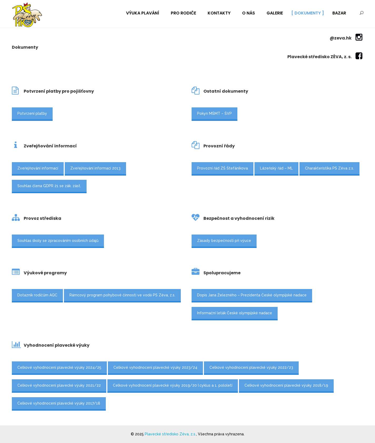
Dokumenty (307, 13)
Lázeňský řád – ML (276, 168)
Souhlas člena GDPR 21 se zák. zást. (49, 186)
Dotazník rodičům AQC (37, 295)
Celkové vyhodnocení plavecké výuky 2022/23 (251, 367)
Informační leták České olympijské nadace (234, 313)
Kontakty (219, 13)
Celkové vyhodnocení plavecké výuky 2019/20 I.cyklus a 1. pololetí (172, 385)
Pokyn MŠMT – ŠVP (214, 113)
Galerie (275, 13)
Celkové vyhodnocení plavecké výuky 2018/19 (286, 385)
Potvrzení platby (32, 113)
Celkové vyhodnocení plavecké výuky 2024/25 (59, 367)
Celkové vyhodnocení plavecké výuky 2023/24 (155, 367)
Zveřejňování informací (37, 168)
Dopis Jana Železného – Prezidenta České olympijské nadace (252, 295)
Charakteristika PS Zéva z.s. (329, 168)
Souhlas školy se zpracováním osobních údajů (57, 240)
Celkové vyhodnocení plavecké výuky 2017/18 (58, 403)
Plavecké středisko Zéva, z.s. (170, 434)
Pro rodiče (183, 13)
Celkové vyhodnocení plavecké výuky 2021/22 (59, 385)
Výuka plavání (142, 13)
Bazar (339, 13)
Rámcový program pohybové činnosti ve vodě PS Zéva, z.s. (122, 295)
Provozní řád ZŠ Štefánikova (222, 168)
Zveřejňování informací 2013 (95, 168)
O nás (248, 13)
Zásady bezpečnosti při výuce (224, 240)
